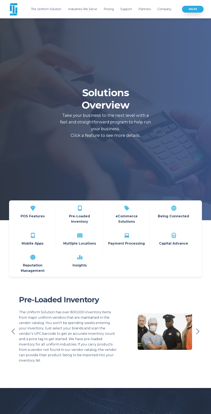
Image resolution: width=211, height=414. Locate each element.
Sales (193, 9)
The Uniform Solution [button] (46, 9)
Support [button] (126, 9)
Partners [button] (144, 9)
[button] (15, 331)
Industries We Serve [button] (82, 9)
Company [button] (164, 9)
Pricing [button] (109, 9)
